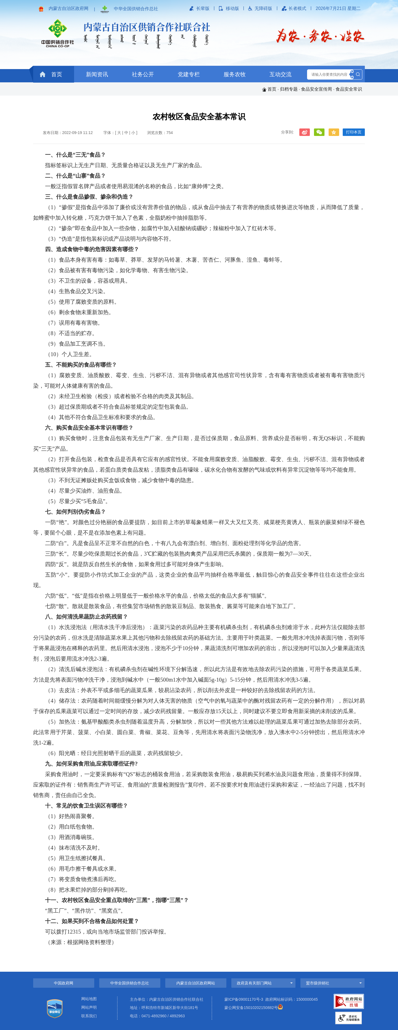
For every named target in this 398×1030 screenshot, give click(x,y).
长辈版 (203, 8)
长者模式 (297, 8)
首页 (51, 74)
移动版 (232, 8)
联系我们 (89, 1016)
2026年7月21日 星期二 (338, 8)
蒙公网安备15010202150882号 (251, 1007)
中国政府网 (63, 983)
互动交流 (280, 74)
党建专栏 (189, 74)
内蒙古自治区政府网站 (195, 983)
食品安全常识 (349, 89)
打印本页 (354, 132)
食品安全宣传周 (316, 89)
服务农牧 (235, 74)
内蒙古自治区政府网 (68, 8)
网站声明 (89, 1007)
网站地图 (89, 999)
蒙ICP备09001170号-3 (243, 999)
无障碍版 (263, 8)
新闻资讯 (97, 74)
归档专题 (289, 89)
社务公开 (143, 74)
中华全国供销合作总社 (136, 8)
